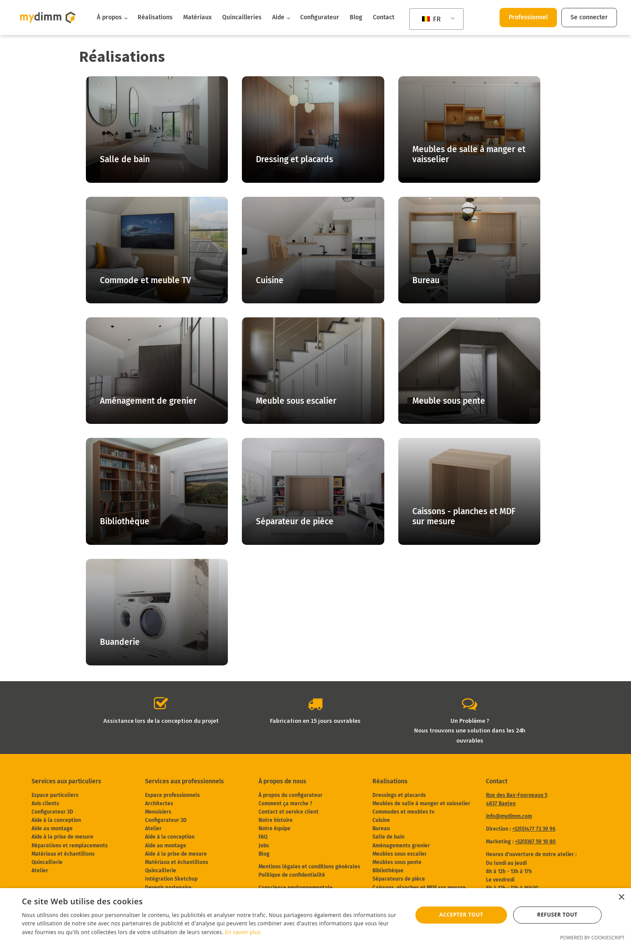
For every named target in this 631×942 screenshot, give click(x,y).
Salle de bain (388, 837)
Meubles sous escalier (399, 854)
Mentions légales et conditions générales (309, 867)
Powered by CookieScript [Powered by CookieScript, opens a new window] (592, 937)
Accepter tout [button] (461, 914)
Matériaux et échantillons (63, 854)
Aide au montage (52, 828)
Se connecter (589, 17)
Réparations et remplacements (70, 845)
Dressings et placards (399, 795)
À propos (109, 17)
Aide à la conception (56, 820)
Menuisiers (158, 812)
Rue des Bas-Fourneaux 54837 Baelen (516, 799)
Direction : (521, 829)
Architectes (159, 803)
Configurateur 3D (52, 812)
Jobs (264, 845)
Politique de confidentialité (292, 875)
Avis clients (45, 803)
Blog (356, 17)
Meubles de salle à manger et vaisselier (421, 803)
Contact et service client (289, 812)
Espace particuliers (55, 795)
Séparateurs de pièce (398, 879)
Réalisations (155, 17)
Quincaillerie (47, 862)
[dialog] (315, 915)
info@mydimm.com (509, 816)
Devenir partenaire (168, 888)
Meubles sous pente (397, 862)
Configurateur (319, 17)
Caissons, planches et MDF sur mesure (419, 888)
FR (431, 19)
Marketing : (521, 842)
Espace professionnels (172, 795)
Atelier (40, 870)
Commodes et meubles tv (403, 812)
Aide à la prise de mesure (62, 837)
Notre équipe (275, 828)
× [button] (621, 897)
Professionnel (528, 17)
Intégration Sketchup (171, 879)
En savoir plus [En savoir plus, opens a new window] (242, 932)
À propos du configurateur (291, 795)
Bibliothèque (388, 870)
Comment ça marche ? (285, 803)
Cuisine (381, 820)
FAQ (263, 837)
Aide (278, 17)
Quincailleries (242, 17)
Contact (383, 17)
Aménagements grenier (401, 845)
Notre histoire (276, 820)
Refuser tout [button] (557, 914)
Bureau (381, 828)
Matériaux (197, 17)
